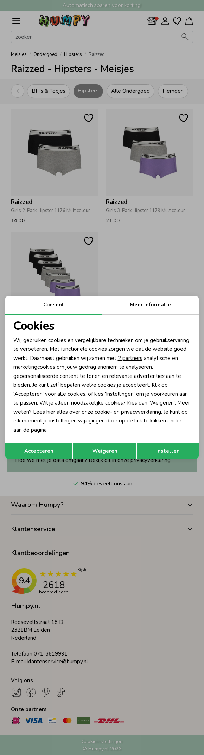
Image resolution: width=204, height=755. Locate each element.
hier (50, 411)
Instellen (168, 450)
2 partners (130, 358)
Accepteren (38, 450)
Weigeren (104, 450)
